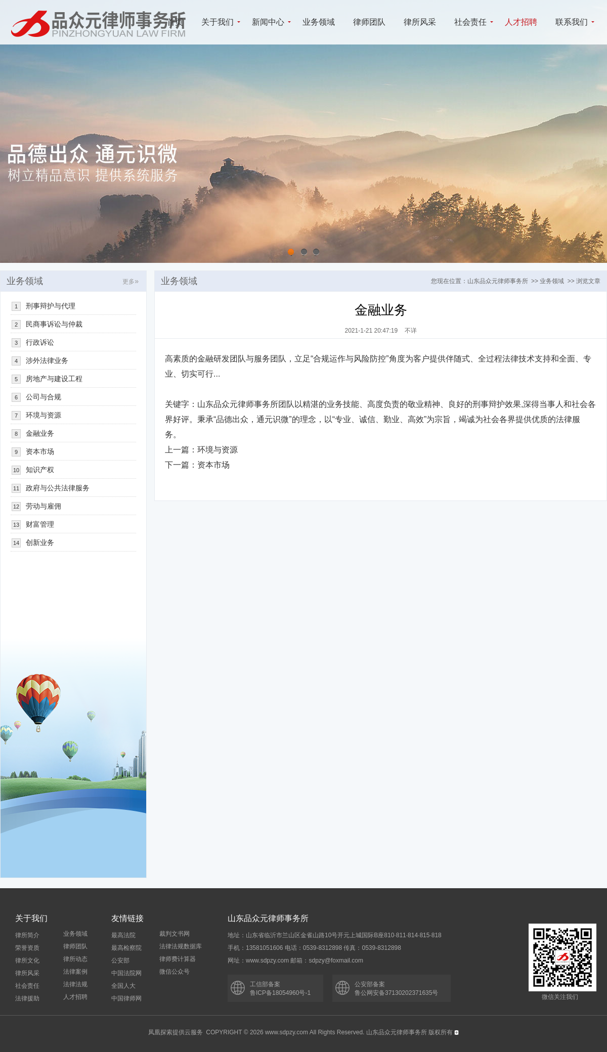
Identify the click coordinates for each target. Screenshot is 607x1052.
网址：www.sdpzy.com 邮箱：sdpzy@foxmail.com (295, 960)
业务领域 (318, 22)
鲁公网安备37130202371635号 (396, 992)
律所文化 (27, 960)
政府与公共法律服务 (58, 488)
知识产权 (40, 470)
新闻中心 (268, 22)
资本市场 (213, 465)
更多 (130, 281)
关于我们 (217, 22)
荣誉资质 (27, 947)
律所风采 (420, 22)
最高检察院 (126, 947)
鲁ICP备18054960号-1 (280, 992)
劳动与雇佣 (43, 506)
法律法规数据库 (180, 946)
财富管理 (40, 524)
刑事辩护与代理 (50, 306)
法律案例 (75, 971)
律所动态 (75, 959)
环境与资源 (217, 449)
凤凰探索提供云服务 (175, 1032)
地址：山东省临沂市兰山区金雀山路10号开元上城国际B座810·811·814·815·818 (335, 935)
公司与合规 (43, 397)
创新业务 (40, 542)
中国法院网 (126, 973)
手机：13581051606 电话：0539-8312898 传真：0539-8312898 (314, 947)
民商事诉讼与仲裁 (54, 324)
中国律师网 (126, 998)
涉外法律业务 (47, 360)
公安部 (120, 960)
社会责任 (470, 22)
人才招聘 (521, 22)
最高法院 (123, 935)
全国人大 (123, 985)
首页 (175, 22)
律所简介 (27, 935)
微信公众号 (174, 971)
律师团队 (369, 22)
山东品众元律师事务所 (497, 281)
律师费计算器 (177, 959)
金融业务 (40, 433)
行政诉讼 (40, 342)
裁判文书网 (174, 933)
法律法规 (75, 984)
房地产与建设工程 (54, 379)
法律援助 (27, 998)
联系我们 (571, 22)
